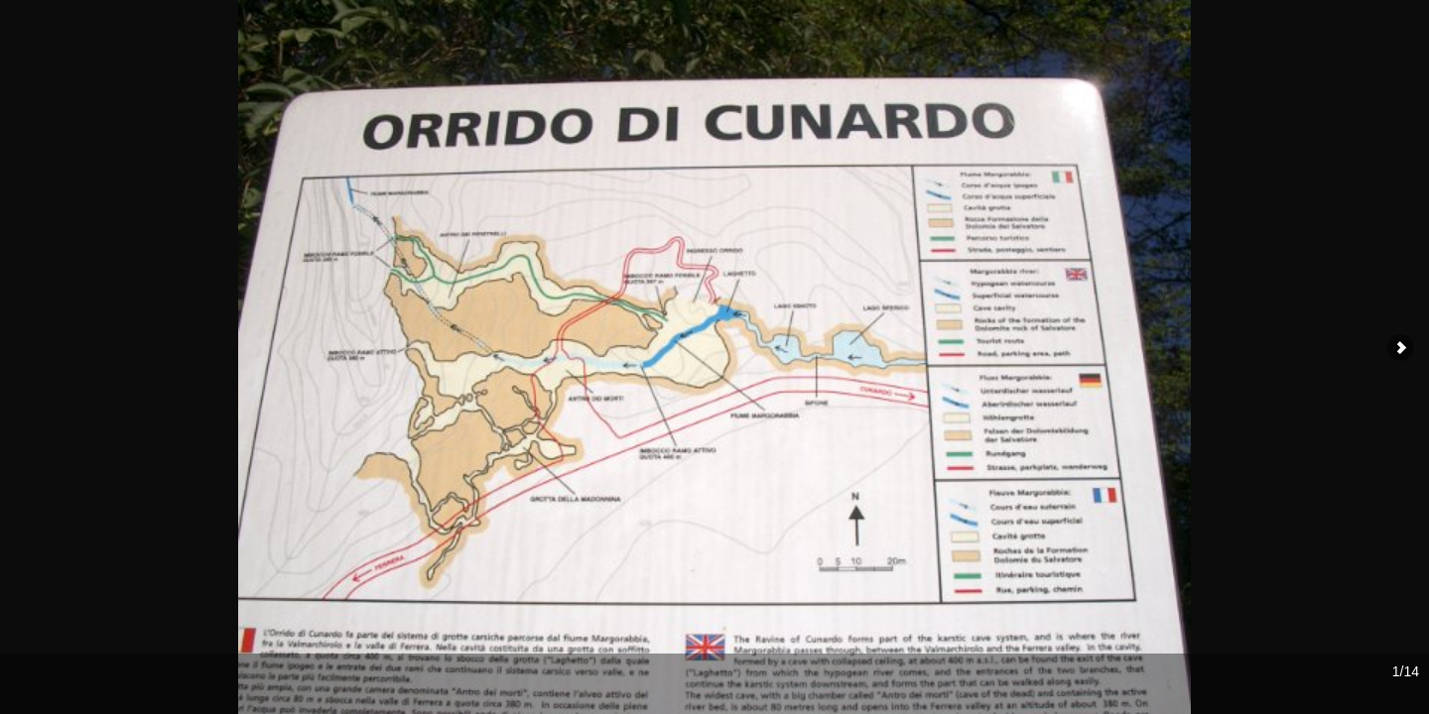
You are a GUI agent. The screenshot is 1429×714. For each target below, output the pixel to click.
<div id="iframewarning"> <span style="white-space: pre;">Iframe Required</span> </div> (714, 357)
